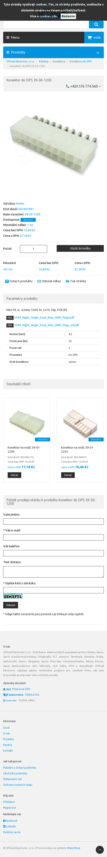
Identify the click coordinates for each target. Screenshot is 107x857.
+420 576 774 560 (85, 86)
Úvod (6, 727)
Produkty (8, 739)
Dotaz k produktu (21, 281)
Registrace (9, 807)
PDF (10, 317)
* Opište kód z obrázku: (19, 583)
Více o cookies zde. (44, 16)
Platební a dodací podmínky (19, 767)
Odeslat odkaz (51, 281)
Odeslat (10, 605)
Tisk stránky (78, 281)
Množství (9, 263)
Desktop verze (12, 832)
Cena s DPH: (11, 235)
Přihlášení (9, 802)
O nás (6, 733)
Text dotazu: (12, 562)
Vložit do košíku (80, 248)
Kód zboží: (10, 209)
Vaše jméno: (11, 514)
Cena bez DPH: (13, 230)
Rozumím (68, 16)
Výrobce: (9, 203)
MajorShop (73, 848)
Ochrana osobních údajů (17, 784)
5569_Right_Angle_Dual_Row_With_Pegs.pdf (44, 317)
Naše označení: (13, 214)
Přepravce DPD (21, 689)
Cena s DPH (82, 263)
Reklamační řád (12, 779)
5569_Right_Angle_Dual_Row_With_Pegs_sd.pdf (46, 325)
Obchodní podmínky (15, 773)
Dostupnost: (11, 219)
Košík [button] (97, 37)
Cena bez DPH (48, 263)
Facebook (10, 820)
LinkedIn (9, 826)
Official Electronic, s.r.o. (20, 61)
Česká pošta (32, 694)
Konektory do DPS (81, 61)
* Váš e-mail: (12, 530)
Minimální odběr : (15, 225)
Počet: (7, 248)
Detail (14, 475)
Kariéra (7, 744)
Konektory (59, 61)
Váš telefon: (11, 546)
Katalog (43, 61)
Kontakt (8, 750)
